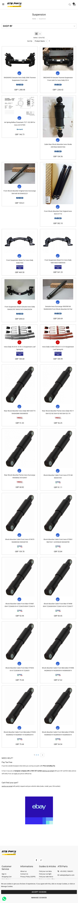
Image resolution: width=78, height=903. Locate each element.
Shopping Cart (7, 877)
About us (23, 871)
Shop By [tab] (7, 26)
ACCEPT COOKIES (39, 892)
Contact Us (24, 874)
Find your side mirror (46, 877)
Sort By (29, 41)
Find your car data (45, 871)
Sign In (4, 874)
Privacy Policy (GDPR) (27, 877)
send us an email (7, 788)
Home (34, 19)
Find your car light (45, 874)
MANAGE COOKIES (39, 898)
